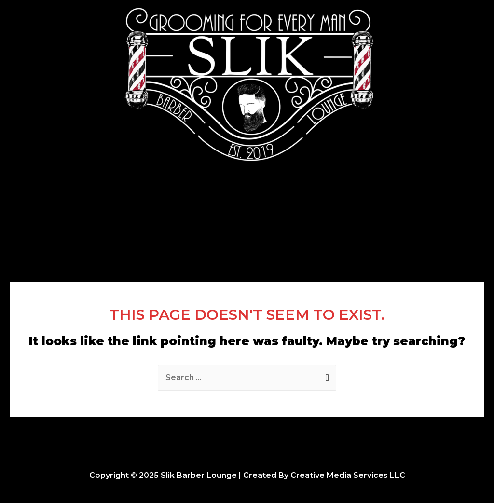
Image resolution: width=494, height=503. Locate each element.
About (266, 206)
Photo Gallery (211, 206)
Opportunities (322, 206)
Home (157, 206)
